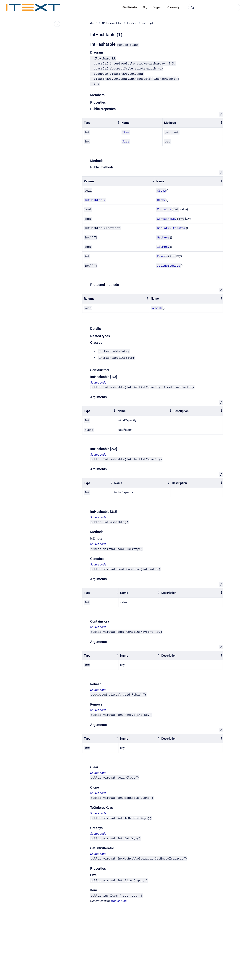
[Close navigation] (57, 24)
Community (173, 7)
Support (157, 7)
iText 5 (93, 23)
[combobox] (214, 7)
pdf (152, 23)
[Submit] (192, 7)
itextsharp (132, 23)
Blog (145, 7)
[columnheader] (101, 123)
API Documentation (112, 23)
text (144, 23)
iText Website (129, 7)
